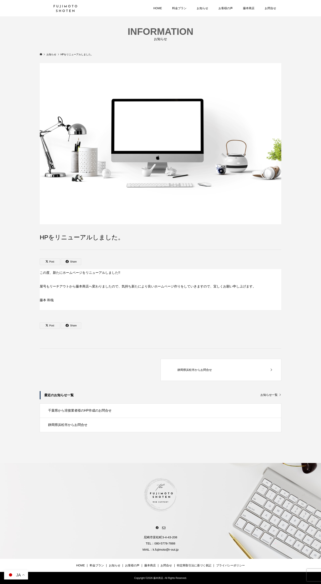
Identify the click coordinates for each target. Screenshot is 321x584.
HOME (157, 8)
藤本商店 (248, 8)
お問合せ (270, 8)
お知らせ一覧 (269, 394)
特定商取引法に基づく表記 (194, 565)
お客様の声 (225, 8)
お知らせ (202, 8)
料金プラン (179, 8)
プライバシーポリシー (230, 565)
